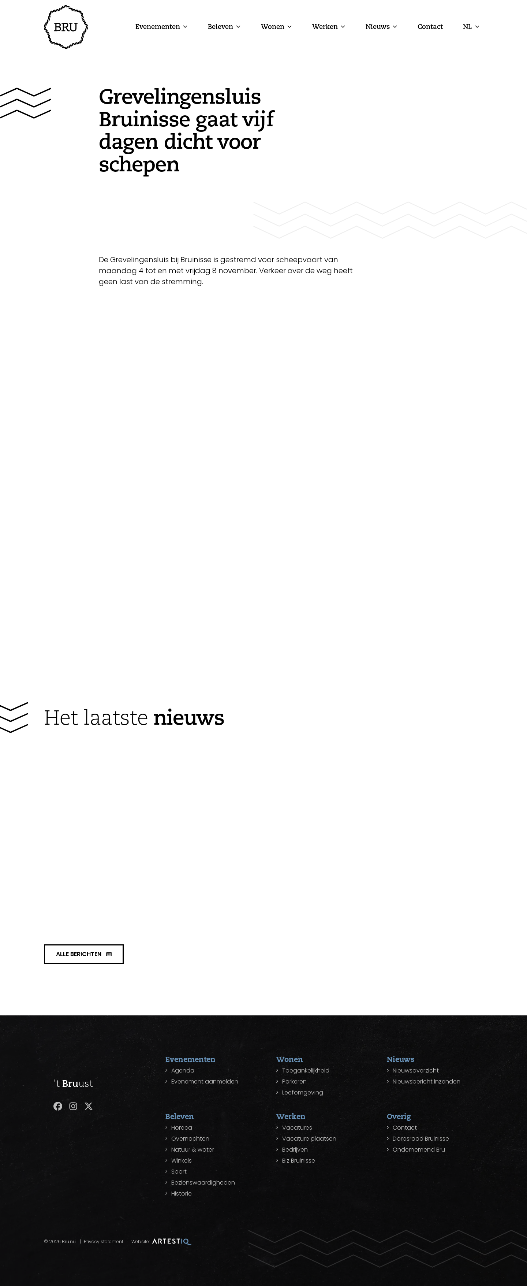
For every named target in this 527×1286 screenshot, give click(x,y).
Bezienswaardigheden (203, 1182)
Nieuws (378, 26)
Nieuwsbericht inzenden (426, 1081)
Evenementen (157, 26)
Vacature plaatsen (309, 1138)
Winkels (181, 1160)
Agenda (182, 1070)
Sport (179, 1171)
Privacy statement (103, 1241)
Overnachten (190, 1138)
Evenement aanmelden (204, 1081)
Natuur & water (192, 1149)
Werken (325, 26)
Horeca (181, 1127)
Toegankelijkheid (305, 1070)
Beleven (220, 26)
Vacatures (297, 1127)
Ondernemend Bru (419, 1149)
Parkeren (294, 1081)
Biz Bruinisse (298, 1160)
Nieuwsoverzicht (416, 1070)
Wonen (272, 26)
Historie (181, 1193)
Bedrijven (295, 1149)
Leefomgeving (302, 1092)
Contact (430, 26)
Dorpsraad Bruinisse (421, 1138)
